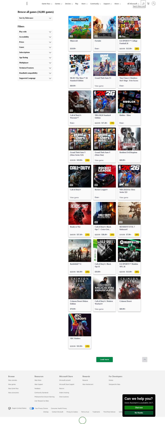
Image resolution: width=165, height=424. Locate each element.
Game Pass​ (46, 3)
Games (57, 3)
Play (76, 3)
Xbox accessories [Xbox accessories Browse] (13, 392)
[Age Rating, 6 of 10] (35, 58)
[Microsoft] (17, 3)
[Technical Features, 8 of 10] (35, 68)
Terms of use (85, 412)
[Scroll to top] (144, 359)
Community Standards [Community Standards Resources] (41, 392)
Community (94, 3)
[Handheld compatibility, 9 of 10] (35, 73)
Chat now (139, 408)
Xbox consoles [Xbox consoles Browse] (12, 380)
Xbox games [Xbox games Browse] (12, 384)
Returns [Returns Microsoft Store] (61, 388)
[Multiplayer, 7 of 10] (35, 63)
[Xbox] (34, 3)
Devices (68, 3)
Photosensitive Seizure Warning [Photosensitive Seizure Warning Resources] (44, 397)
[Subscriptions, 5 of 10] (35, 52)
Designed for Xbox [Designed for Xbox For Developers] (114, 384)
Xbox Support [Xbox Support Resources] (39, 384)
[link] (79, 33)
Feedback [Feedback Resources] (37, 388)
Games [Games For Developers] (111, 380)
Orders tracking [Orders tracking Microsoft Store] (64, 392)
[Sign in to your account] (154, 3)
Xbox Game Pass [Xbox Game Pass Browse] (13, 388)
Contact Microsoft (57, 412)
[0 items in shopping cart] (148, 3)
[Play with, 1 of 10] (35, 32)
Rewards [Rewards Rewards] (85, 380)
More (117, 3)
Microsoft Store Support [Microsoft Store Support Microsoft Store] (66, 384)
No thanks (139, 413)
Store (83, 3)
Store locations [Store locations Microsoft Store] (64, 397)
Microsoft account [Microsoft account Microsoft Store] (65, 380)
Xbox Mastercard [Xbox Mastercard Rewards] (87, 384)
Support (107, 3)
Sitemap (45, 412)
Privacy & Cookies (72, 412)
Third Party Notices (109, 412)
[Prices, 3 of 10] (35, 42)
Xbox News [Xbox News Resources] (38, 380)
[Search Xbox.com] (143, 3)
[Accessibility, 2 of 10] (35, 37)
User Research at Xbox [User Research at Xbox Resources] (42, 401)
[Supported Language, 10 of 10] (35, 78)
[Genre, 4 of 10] (35, 47)
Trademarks (96, 412)
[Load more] (104, 359)
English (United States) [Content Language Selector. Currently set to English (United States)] (19, 408)
